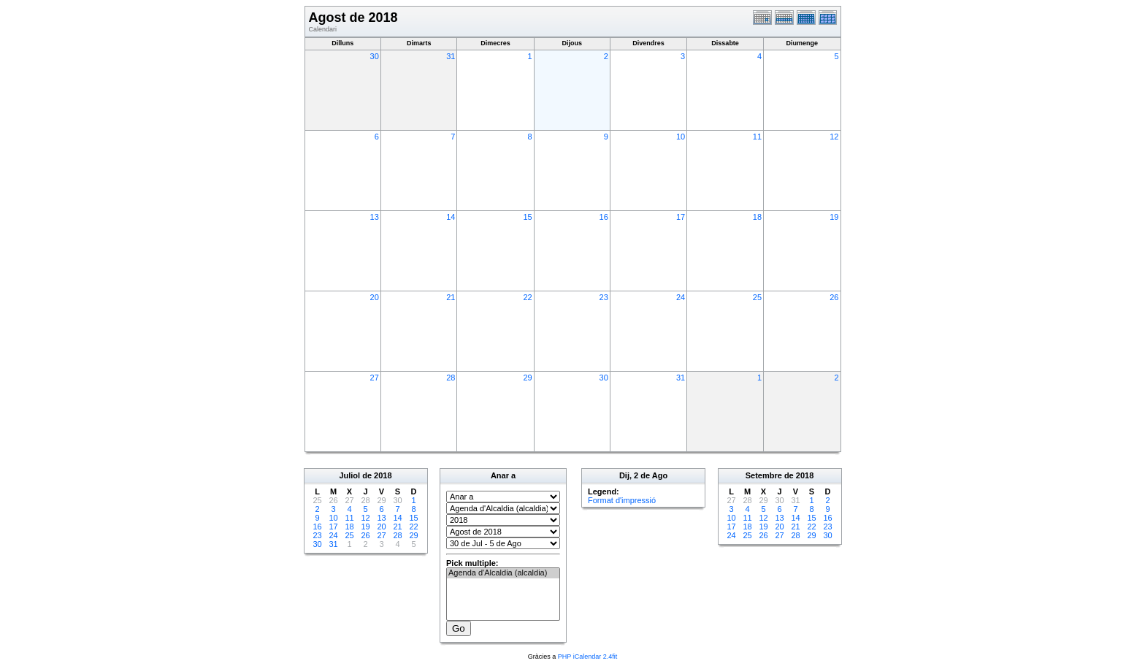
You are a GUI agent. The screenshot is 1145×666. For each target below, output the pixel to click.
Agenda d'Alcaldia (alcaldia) (503, 573)
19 (834, 217)
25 (757, 297)
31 (450, 56)
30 (374, 56)
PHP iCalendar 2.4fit (587, 656)
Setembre (764, 475)
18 (757, 217)
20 (374, 297)
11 (757, 136)
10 (680, 136)
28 (450, 377)
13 (374, 217)
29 (527, 377)
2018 (382, 475)
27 (374, 377)
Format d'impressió (622, 500)
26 (834, 297)
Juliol (349, 475)
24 (680, 297)
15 (527, 217)
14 (450, 217)
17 (680, 217)
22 (527, 297)
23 (604, 297)
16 (604, 217)
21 (450, 297)
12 (834, 136)
